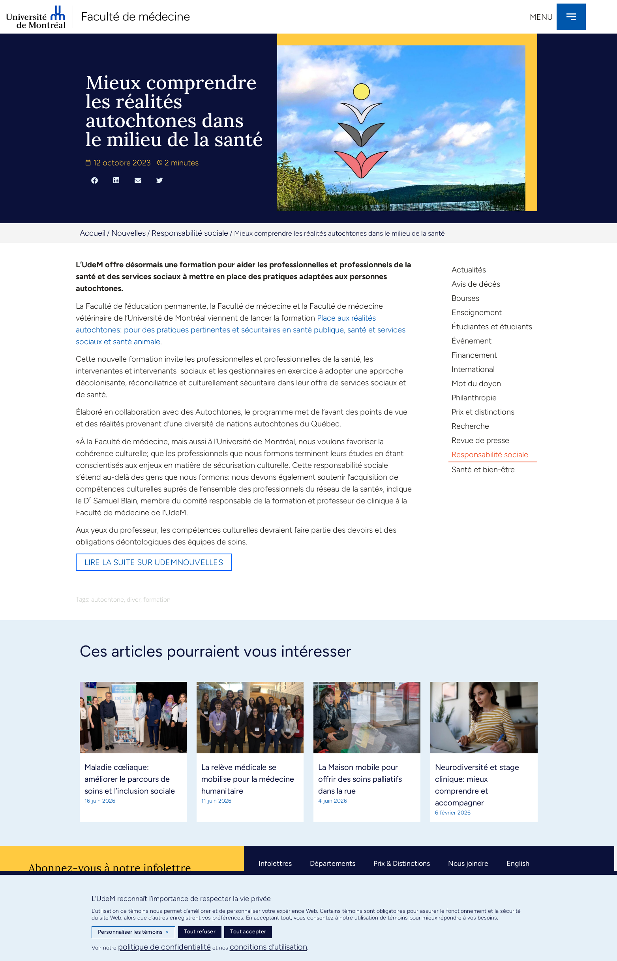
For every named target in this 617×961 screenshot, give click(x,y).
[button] (94, 180)
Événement (471, 340)
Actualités (469, 269)
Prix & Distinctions (401, 863)
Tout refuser (199, 931)
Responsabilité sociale (190, 233)
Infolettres (275, 863)
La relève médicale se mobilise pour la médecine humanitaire (247, 779)
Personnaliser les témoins (133, 932)
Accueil (92, 233)
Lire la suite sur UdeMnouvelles (153, 562)
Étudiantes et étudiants (492, 326)
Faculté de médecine (135, 16)
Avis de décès (476, 284)
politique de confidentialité (164, 947)
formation (157, 599)
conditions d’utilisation (268, 947)
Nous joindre (468, 863)
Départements (332, 863)
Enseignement (477, 312)
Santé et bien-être (483, 469)
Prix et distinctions (483, 412)
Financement (474, 355)
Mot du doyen (476, 383)
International (473, 369)
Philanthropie (474, 397)
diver (134, 599)
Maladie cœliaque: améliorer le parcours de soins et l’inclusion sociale (129, 779)
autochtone (107, 599)
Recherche (470, 426)
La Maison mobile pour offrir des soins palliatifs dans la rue (360, 779)
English (517, 863)
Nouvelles (128, 233)
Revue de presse (480, 440)
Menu (541, 17)
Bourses (465, 298)
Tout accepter (248, 931)
